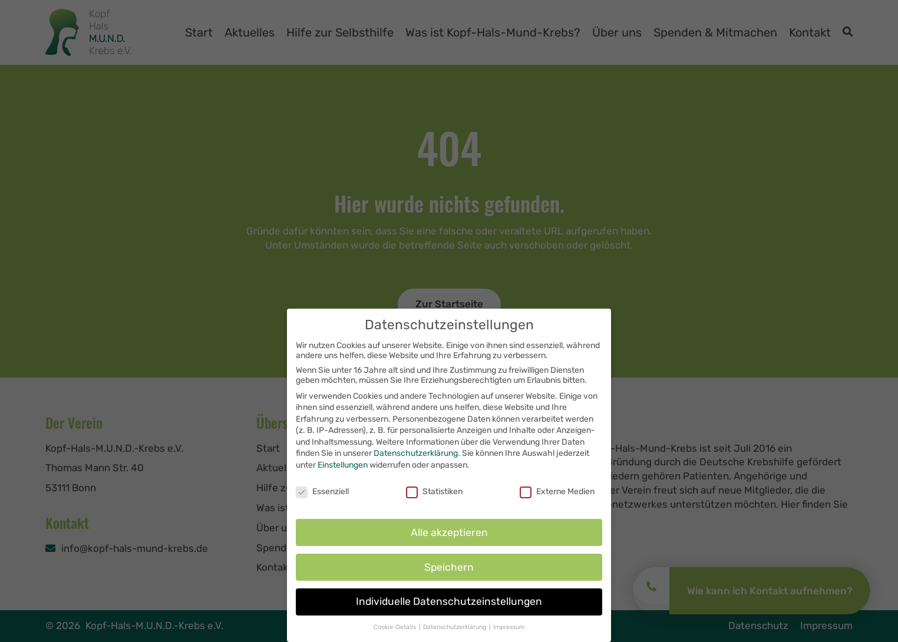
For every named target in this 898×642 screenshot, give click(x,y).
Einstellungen (343, 472)
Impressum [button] (508, 634)
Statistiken (434, 498)
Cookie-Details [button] (396, 634)
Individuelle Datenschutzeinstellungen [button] (449, 608)
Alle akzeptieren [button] (449, 539)
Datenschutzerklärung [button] (455, 634)
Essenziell (322, 498)
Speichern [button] (449, 574)
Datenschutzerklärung (416, 460)
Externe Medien (557, 498)
